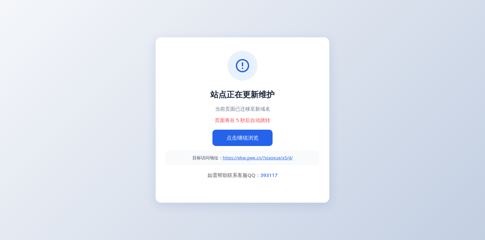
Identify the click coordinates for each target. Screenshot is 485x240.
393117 (268, 175)
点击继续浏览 (242, 137)
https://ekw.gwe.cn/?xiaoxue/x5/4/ (258, 158)
